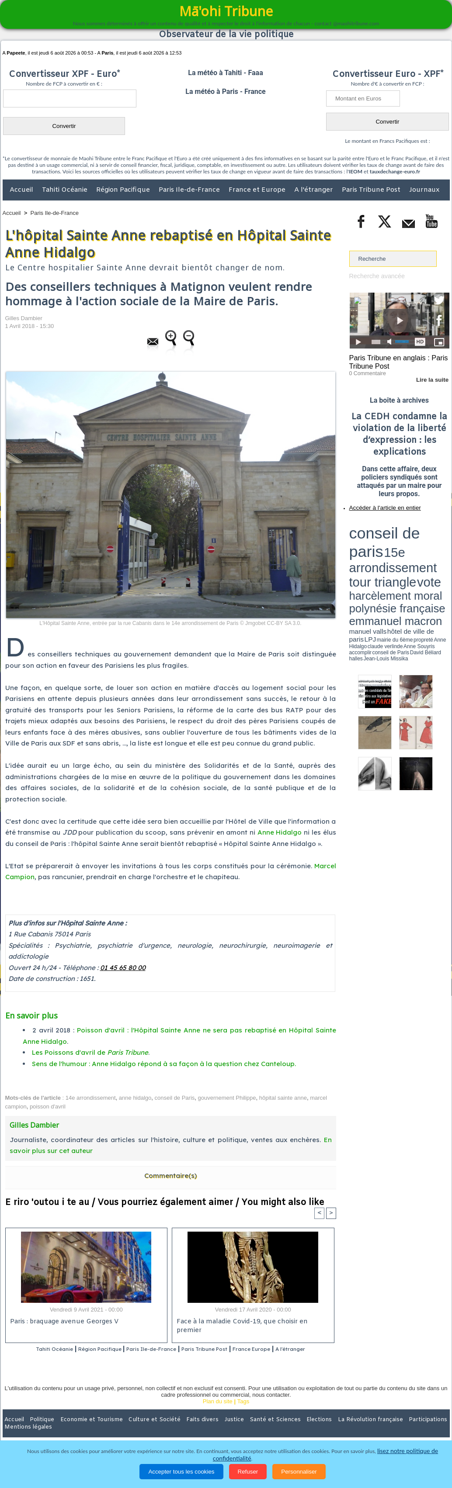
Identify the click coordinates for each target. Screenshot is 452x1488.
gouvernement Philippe (227, 1097)
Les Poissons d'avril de (90, 1052)
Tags (243, 1413)
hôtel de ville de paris (431, 547)
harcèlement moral (372, 539)
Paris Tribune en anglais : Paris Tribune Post (394, 360)
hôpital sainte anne (283, 1097)
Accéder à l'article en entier (378, 504)
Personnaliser (299, 1471)
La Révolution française (330, 1431)
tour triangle (411, 532)
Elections (284, 1431)
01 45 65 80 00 (123, 967)
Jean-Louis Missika (403, 554)
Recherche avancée (374, 276)
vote (434, 532)
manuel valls (405, 547)
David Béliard (376, 554)
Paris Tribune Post (372, 190)
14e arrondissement (91, 1097)
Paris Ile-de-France (190, 190)
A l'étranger (314, 190)
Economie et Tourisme (82, 1431)
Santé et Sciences (245, 1431)
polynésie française (420, 539)
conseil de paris (376, 524)
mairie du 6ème (364, 551)
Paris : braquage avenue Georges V (62, 1322)
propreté (379, 551)
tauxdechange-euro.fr (395, 171)
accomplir (441, 551)
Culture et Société (139, 1431)
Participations (382, 1431)
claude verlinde (410, 551)
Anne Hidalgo (279, 832)
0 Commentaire (365, 370)
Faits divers (182, 1431)
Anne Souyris (427, 551)
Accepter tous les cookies (181, 1471)
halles (388, 554)
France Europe (288, 1349)
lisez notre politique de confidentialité (407, 1458)
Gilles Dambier (23, 318)
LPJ (352, 551)
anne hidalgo (135, 1097)
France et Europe (258, 190)
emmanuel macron (372, 546)
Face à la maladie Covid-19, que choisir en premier (252, 1322)
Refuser (248, 1471)
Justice (209, 1431)
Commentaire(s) (170, 1175)
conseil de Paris (175, 1097)
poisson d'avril (48, 1106)
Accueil (22, 190)
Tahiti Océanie (65, 190)
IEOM (355, 171)
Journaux (424, 190)
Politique (38, 1431)
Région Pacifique (124, 190)
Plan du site (218, 1413)
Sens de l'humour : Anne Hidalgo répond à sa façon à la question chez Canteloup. (164, 1064)
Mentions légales (425, 1431)
